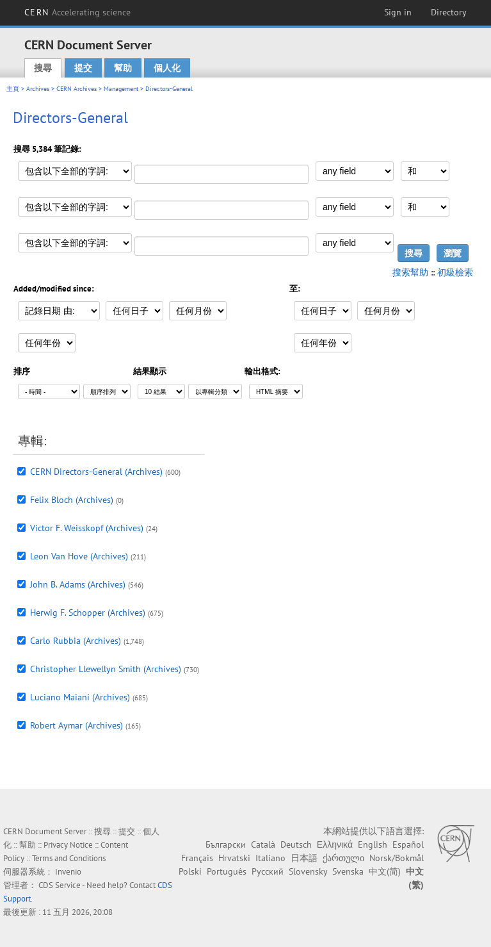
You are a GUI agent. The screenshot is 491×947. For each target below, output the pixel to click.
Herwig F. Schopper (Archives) (87, 612)
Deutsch (296, 844)
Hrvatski (234, 858)
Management (121, 89)
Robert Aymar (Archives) (76, 725)
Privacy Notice (68, 844)
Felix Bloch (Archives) (71, 500)
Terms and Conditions (69, 858)
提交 (83, 68)
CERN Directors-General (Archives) (96, 471)
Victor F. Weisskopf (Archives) (86, 528)
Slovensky (308, 871)
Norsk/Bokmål (396, 858)
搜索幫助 (410, 272)
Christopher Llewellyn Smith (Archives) (105, 669)
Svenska (348, 871)
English (372, 844)
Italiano (270, 858)
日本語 (304, 858)
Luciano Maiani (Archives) (80, 697)
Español (408, 844)
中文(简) (385, 871)
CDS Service (59, 885)
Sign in (398, 12)
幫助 (123, 68)
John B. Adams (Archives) (77, 584)
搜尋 (43, 68)
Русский (268, 871)
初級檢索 (455, 272)
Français (197, 858)
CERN (77, 12)
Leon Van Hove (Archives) (79, 556)
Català (263, 844)
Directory (449, 12)
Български (225, 844)
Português (226, 871)
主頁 (12, 89)
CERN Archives (76, 89)
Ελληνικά (335, 844)
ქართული (343, 858)
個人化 (167, 68)
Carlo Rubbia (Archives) (75, 640)
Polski (190, 871)
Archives (37, 89)
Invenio (68, 871)
